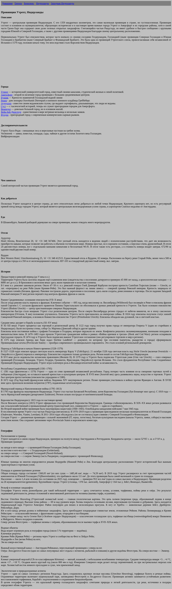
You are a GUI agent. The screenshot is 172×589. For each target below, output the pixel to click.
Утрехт (4, 92)
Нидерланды (42, 3)
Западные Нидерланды (62, 3)
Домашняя (7, 3)
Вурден (4, 115)
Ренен (4, 100)
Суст (3, 106)
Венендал (6, 109)
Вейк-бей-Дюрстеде (11, 112)
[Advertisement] (72, 66)
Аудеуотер (6, 103)
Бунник (4, 97)
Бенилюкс (29, 3)
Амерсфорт (7, 94)
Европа (18, 3)
